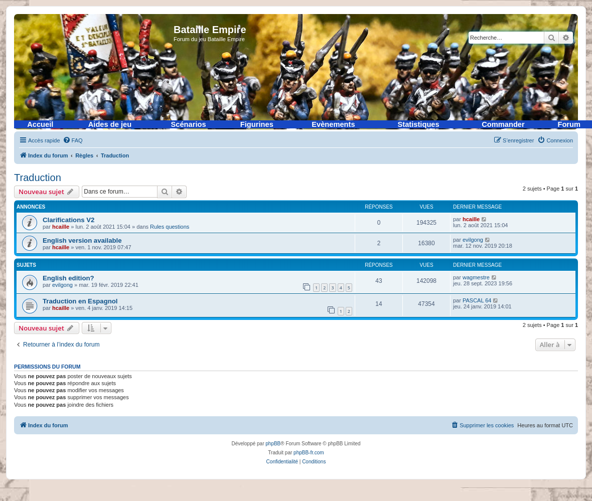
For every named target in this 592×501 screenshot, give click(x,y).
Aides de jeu (109, 124)
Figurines (256, 124)
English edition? (68, 278)
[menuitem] (73, 140)
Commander (503, 124)
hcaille (60, 227)
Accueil (40, 124)
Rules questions (169, 227)
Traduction (37, 177)
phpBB (272, 443)
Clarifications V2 (68, 220)
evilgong (473, 240)
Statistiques (418, 124)
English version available (82, 240)
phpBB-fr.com (308, 452)
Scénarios (188, 124)
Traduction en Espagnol (80, 301)
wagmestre (476, 277)
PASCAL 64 (477, 300)
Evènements (333, 124)
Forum (568, 124)
